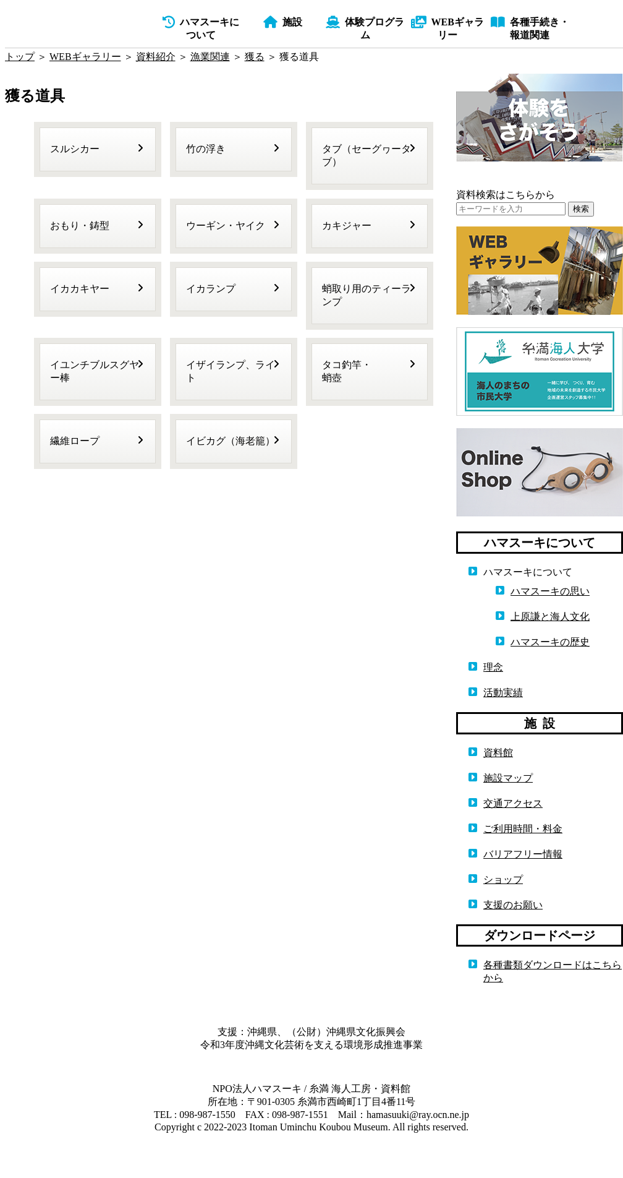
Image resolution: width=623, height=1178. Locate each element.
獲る (255, 56)
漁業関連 (210, 56)
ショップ (503, 879)
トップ (20, 56)
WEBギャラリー (85, 56)
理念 (493, 667)
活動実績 (503, 692)
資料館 (498, 752)
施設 (282, 22)
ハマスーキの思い (550, 591)
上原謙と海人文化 (550, 616)
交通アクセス (513, 803)
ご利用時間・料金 (522, 828)
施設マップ (508, 778)
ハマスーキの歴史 (550, 642)
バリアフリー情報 (522, 854)
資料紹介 (156, 56)
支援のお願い (513, 905)
